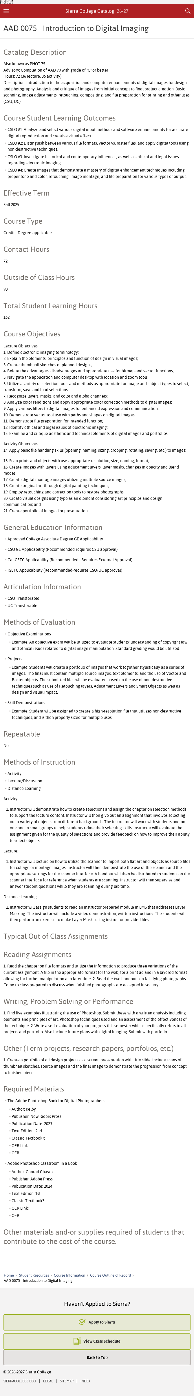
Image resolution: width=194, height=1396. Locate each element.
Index (85, 1381)
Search (188, 11)
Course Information (69, 1275)
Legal (48, 1381)
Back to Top (97, 1357)
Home (9, 1275)
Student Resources (34, 1275)
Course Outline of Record (110, 1275)
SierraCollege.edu (19, 1381)
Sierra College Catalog (97, 11)
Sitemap (67, 1381)
